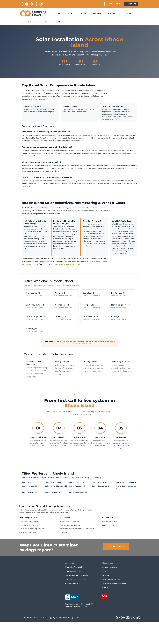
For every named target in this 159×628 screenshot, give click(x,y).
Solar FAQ (63, 532)
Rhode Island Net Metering (28, 525)
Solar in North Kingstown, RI (56, 486)
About (71, 14)
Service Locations (109, 567)
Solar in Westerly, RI (52, 492)
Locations (48, 22)
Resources (112, 14)
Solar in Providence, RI (100, 486)
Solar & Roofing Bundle (74, 567)
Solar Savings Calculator (27, 532)
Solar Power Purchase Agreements (31, 529)
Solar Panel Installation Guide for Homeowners (77, 529)
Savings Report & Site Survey (77, 575)
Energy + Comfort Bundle (75, 579)
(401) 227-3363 (45, 264)
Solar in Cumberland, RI (101, 483)
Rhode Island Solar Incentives (29, 522)
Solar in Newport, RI (29, 486)
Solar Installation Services (35, 22)
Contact (129, 14)
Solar (83, 14)
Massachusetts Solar (109, 522)
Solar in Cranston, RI (76, 483)
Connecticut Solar (108, 525)
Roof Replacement (72, 583)
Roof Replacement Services (70, 525)
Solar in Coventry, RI (53, 483)
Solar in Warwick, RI (29, 492)
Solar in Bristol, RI (28, 483)
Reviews (105, 575)
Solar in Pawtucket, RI (77, 486)
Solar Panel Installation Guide (114, 583)
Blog (104, 571)
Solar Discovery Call (73, 571)
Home (58, 14)
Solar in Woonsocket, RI (78, 492)
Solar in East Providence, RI (126, 483)
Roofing (97, 14)
